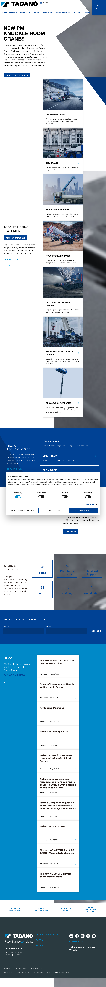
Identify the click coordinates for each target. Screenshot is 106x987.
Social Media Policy (24, 981)
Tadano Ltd (22, 977)
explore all (11, 268)
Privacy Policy (9, 981)
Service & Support (65, 918)
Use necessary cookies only (22, 511)
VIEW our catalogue (15, 247)
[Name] (23, 639)
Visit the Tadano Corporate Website (82, 957)
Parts (39, 949)
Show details (89, 504)
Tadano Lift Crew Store (91, 918)
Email (48, 635)
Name (6, 635)
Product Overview (15, 918)
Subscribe (96, 640)
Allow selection (53, 511)
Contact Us (76, 950)
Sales (39, 954)
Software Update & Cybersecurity (58, 981)
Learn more (70, 540)
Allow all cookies (83, 511)
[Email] (66, 639)
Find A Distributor (41, 918)
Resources (79, 12)
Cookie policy (38, 981)
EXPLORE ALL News (15, 684)
